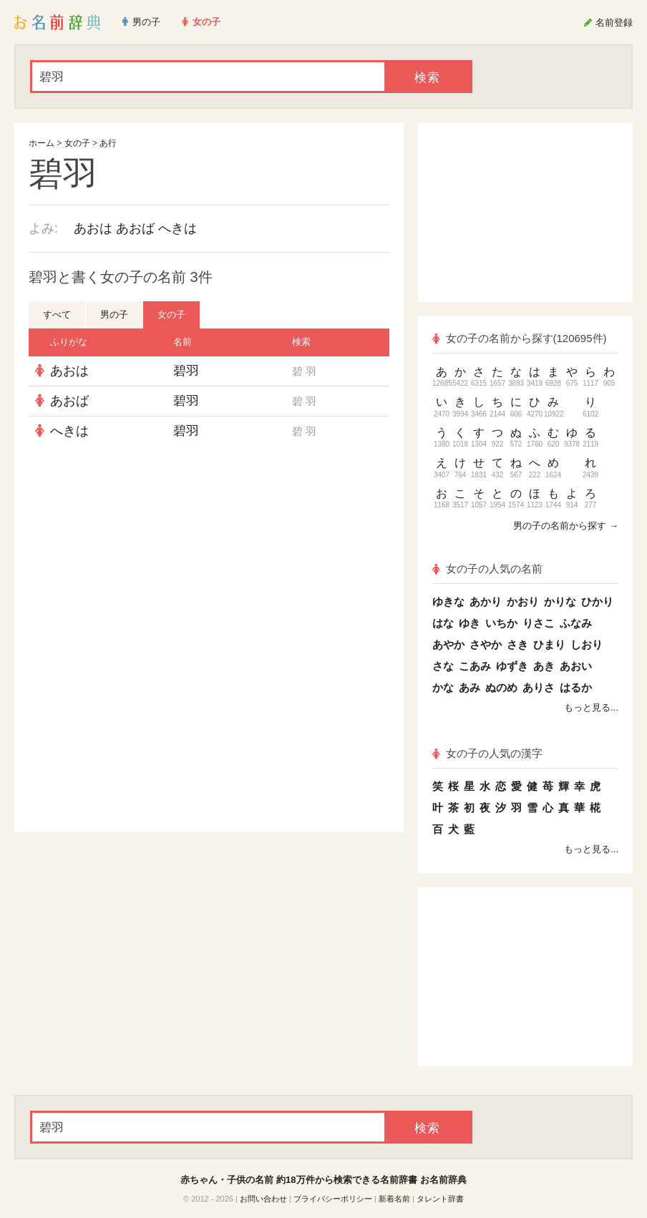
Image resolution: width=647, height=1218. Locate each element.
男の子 (114, 314)
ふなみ (576, 623)
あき (544, 666)
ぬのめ (501, 687)
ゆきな (448, 601)
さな (443, 666)
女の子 (77, 143)
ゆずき (512, 666)
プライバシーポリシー (332, 1198)
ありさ (538, 687)
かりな (560, 601)
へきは (177, 228)
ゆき (469, 623)
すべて (57, 314)
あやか (448, 644)
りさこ (538, 623)
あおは (93, 228)
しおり (586, 644)
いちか (501, 623)
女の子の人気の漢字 (487, 753)
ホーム (41, 143)
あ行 (108, 143)
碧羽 (186, 371)
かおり (523, 601)
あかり (486, 601)
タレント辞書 (440, 1198)
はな (443, 623)
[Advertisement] (209, 549)
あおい (576, 666)
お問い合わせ (263, 1198)
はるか (576, 687)
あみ (469, 687)
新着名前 (394, 1198)
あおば (135, 228)
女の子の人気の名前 (487, 568)
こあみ (475, 666)
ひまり (549, 644)
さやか (486, 644)
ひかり (597, 601)
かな (443, 687)
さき (517, 644)
